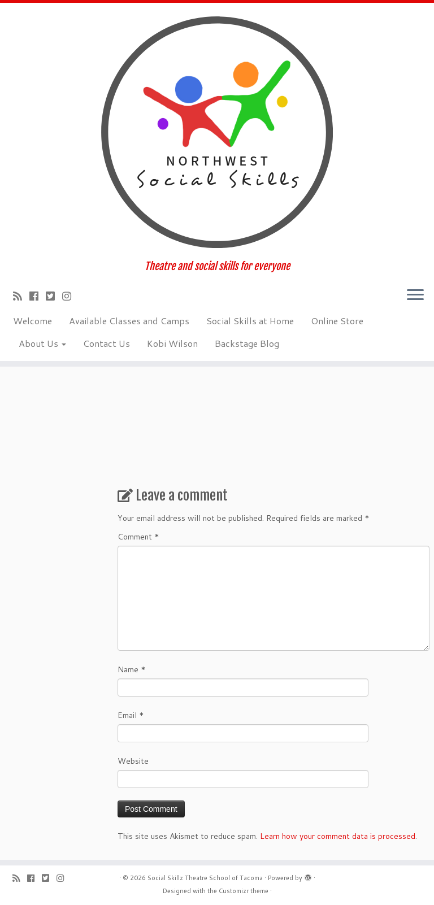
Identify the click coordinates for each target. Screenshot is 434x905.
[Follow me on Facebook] (37, 296)
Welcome (32, 320)
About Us (42, 343)
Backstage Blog (247, 343)
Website (133, 761)
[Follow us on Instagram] (70, 296)
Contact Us (106, 343)
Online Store (337, 320)
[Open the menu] (415, 295)
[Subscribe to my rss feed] (21, 296)
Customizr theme (243, 890)
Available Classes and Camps (129, 320)
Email (131, 715)
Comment (138, 536)
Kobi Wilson (172, 343)
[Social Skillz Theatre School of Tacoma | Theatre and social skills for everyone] (217, 131)
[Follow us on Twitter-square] (54, 296)
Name (132, 669)
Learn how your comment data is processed (337, 836)
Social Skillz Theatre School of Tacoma (205, 877)
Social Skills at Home (250, 320)
